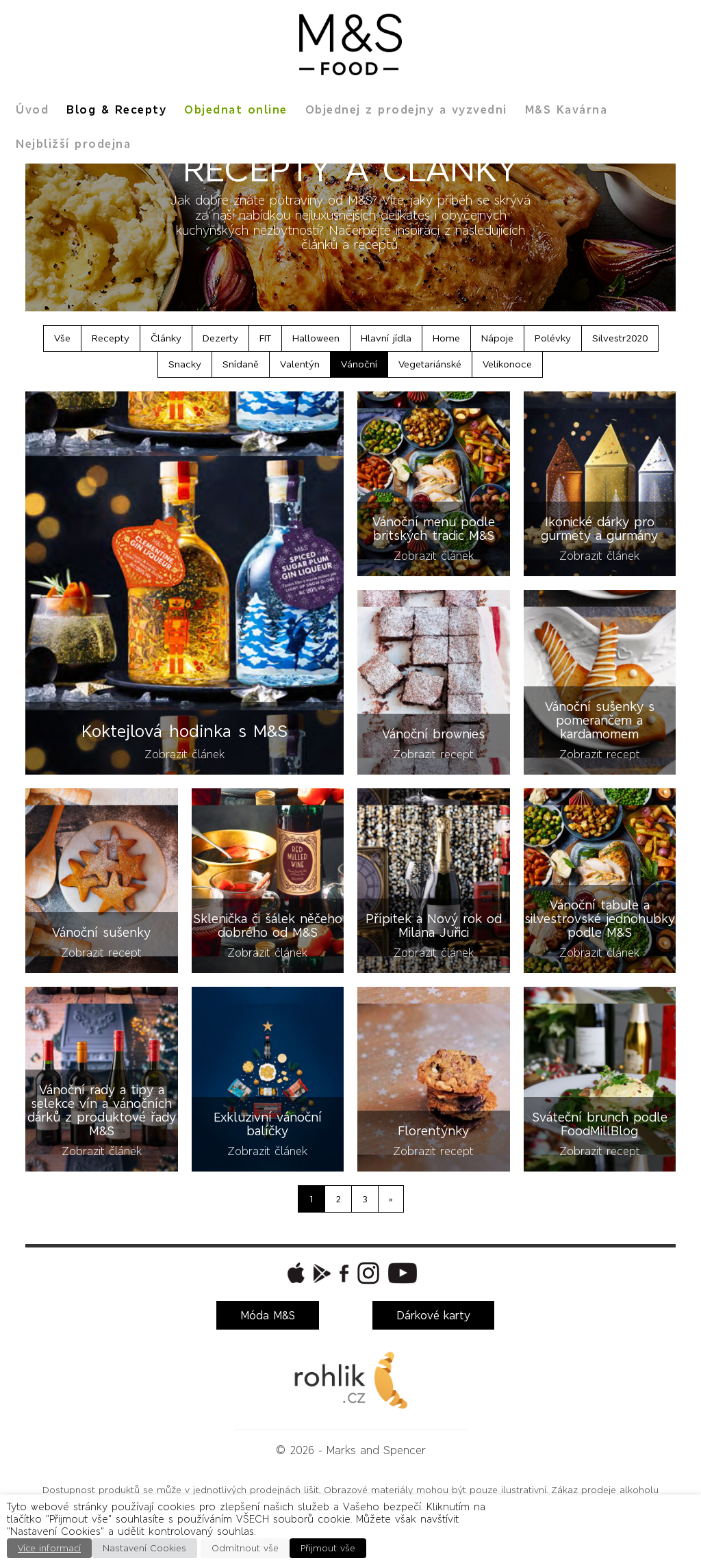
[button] (294, 1273)
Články (166, 338)
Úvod (32, 109)
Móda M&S (267, 1315)
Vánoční (359, 364)
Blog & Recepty (116, 109)
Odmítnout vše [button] (245, 1548)
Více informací (49, 1548)
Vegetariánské (429, 364)
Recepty (110, 338)
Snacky (184, 364)
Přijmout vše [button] (328, 1548)
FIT (265, 338)
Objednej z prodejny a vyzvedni (406, 109)
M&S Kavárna (566, 109)
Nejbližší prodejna (73, 143)
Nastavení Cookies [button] (144, 1548)
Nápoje (497, 338)
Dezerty (220, 338)
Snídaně (240, 364)
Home (446, 338)
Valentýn (300, 364)
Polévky (553, 338)
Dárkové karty (433, 1315)
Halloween (316, 338)
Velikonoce (507, 364)
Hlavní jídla (386, 338)
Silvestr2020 (620, 338)
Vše (62, 338)
